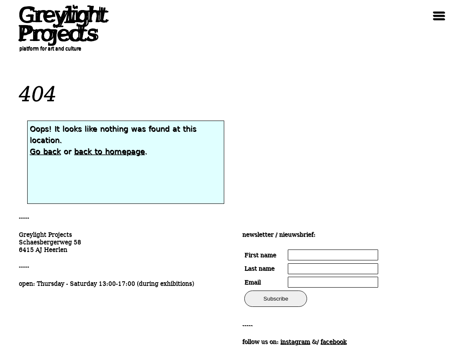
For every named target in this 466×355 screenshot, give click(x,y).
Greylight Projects (60, 24)
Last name (259, 268)
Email (252, 282)
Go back (45, 151)
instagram (295, 341)
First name (260, 255)
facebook (333, 341)
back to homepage (109, 151)
